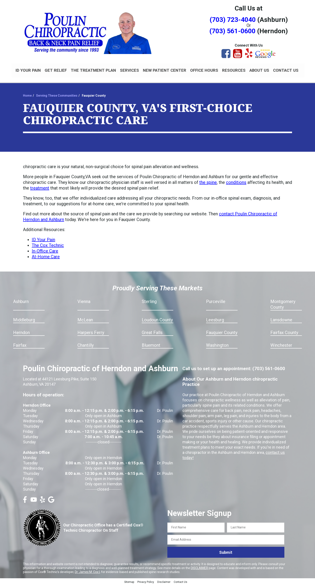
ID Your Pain (43, 241)
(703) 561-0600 (232, 31)
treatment (39, 190)
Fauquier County (221, 334)
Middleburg (24, 321)
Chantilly (85, 347)
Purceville (215, 303)
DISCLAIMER (199, 570)
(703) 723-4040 (233, 19)
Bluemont (151, 347)
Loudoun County (157, 321)
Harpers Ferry (90, 334)
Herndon (21, 334)
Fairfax (19, 347)
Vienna (83, 303)
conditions (236, 184)
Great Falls (152, 334)
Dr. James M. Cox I (87, 574)
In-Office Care (45, 253)
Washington (217, 347)
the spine (208, 184)
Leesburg (215, 321)
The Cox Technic (48, 247)
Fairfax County (284, 334)
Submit (225, 554)
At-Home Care (46, 258)
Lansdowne (281, 321)
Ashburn (21, 303)
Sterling (149, 303)
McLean (85, 321)
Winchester (281, 347)
